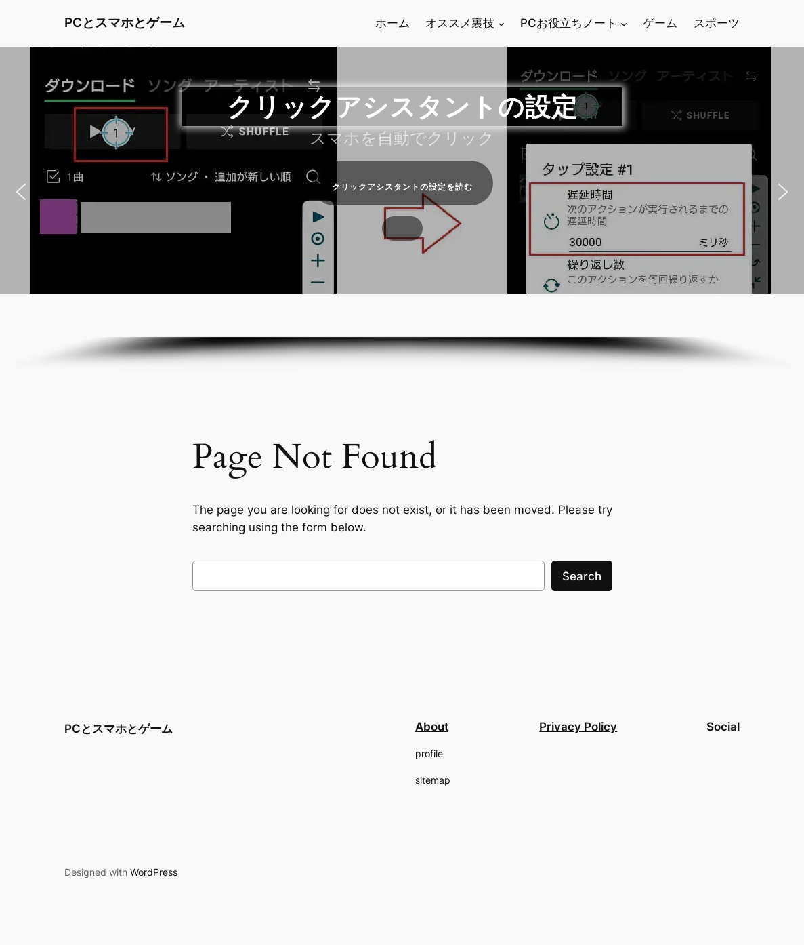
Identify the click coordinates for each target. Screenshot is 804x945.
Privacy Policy (578, 726)
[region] (402, 210)
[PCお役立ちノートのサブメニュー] (623, 23)
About (431, 726)
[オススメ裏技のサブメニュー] (501, 23)
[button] (21, 192)
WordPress (153, 872)
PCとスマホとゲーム (124, 23)
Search (581, 576)
